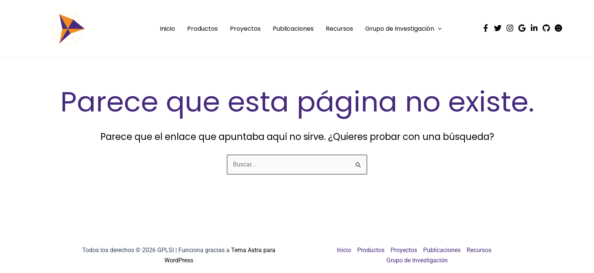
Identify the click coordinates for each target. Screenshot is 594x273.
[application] (438, 29)
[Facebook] (485, 28)
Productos (202, 28)
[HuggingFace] (558, 28)
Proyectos (245, 28)
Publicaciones (293, 28)
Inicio (167, 28)
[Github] (546, 28)
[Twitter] (498, 28)
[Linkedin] (534, 28)
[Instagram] (510, 28)
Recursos (339, 28)
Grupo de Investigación (403, 29)
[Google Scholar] (522, 28)
